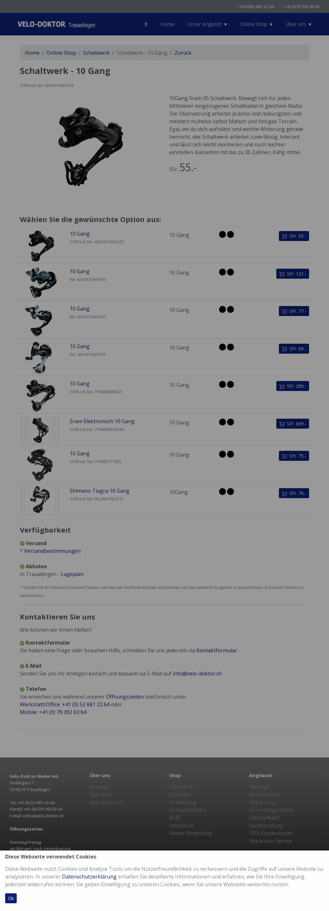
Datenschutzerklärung (89, 876)
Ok (11, 898)
